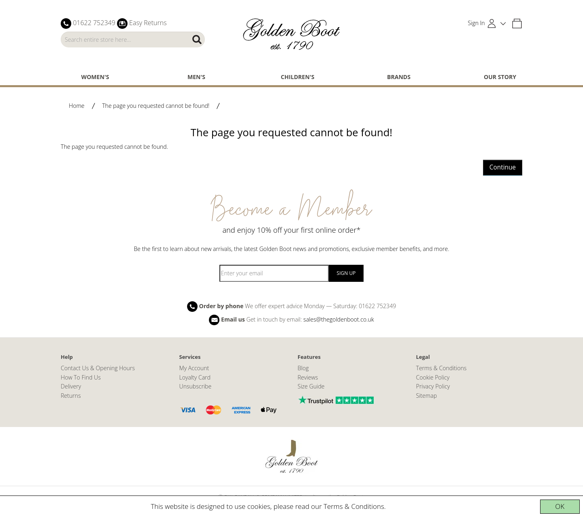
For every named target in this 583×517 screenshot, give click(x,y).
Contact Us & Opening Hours (98, 368)
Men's (196, 77)
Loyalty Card (195, 377)
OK (559, 506)
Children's (298, 77)
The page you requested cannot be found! (155, 105)
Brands (399, 77)
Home (77, 105)
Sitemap (426, 395)
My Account (194, 368)
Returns (71, 395)
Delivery (71, 386)
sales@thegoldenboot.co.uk (338, 319)
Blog (303, 368)
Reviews (308, 377)
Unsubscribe (195, 386)
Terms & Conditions (353, 506)
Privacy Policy (433, 386)
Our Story (500, 77)
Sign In (476, 23)
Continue (502, 167)
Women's (95, 77)
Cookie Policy (433, 377)
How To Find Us (81, 377)
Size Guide (311, 386)
